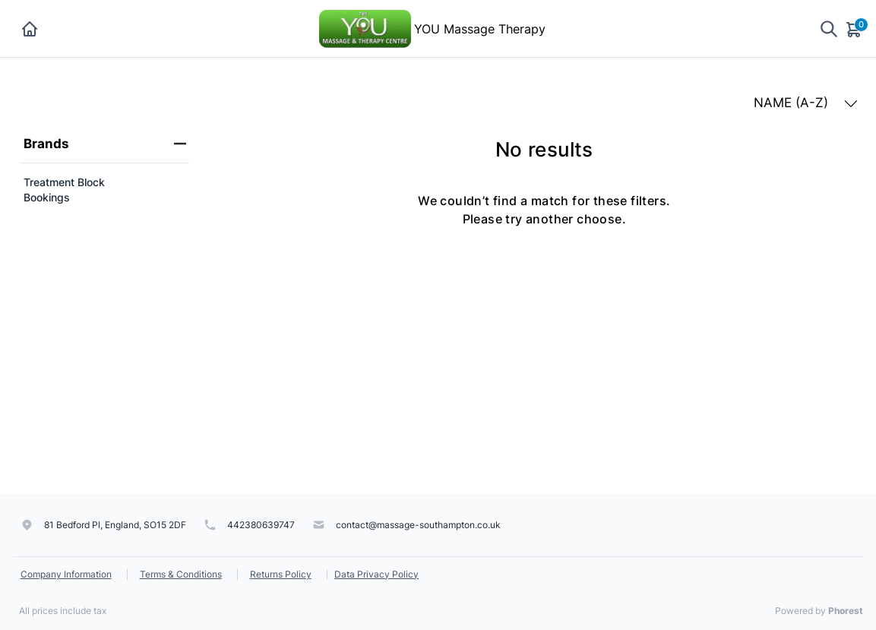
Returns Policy (281, 574)
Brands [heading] (105, 143)
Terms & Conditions (181, 574)
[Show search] (829, 28)
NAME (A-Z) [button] (806, 102)
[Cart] (855, 29)
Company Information (66, 574)
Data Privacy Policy (376, 574)
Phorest (845, 610)
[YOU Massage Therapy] (365, 27)
